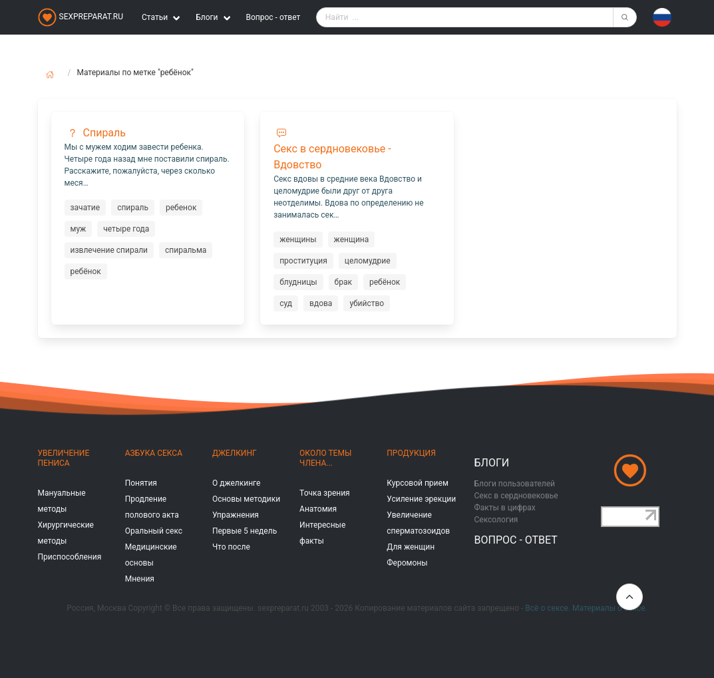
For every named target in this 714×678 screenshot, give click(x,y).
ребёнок (86, 271)
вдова (320, 303)
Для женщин (411, 547)
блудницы (298, 282)
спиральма (185, 250)
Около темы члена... (325, 458)
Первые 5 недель (244, 531)
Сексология (496, 519)
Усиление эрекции (421, 499)
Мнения (139, 579)
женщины (297, 239)
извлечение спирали (109, 250)
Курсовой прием (417, 483)
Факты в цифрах (505, 507)
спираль (132, 207)
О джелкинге (236, 483)
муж (79, 229)
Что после (231, 547)
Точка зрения (324, 493)
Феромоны (407, 563)
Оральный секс (153, 531)
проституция (303, 260)
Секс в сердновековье (516, 495)
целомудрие (368, 260)
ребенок (181, 207)
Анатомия (318, 509)
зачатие (85, 207)
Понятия (141, 483)
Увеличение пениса (64, 458)
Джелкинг (234, 453)
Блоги (492, 462)
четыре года (126, 229)
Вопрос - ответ (273, 17)
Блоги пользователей (515, 483)
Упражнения (235, 515)
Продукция (411, 453)
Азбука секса (153, 453)
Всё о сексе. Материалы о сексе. (586, 608)
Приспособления (70, 557)
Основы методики (246, 499)
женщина (351, 239)
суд (285, 303)
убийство (366, 303)
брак (343, 282)
